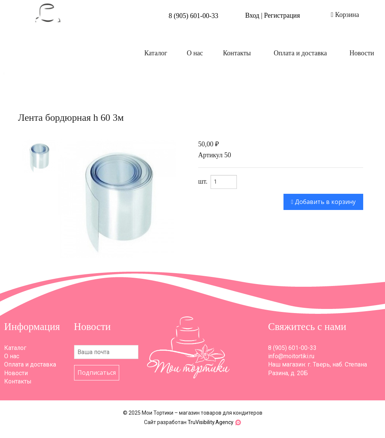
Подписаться (96, 372)
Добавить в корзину (323, 202)
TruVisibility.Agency (210, 422)
